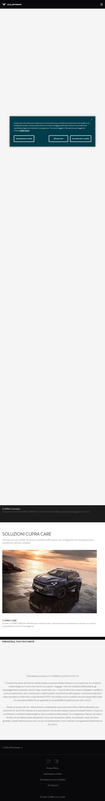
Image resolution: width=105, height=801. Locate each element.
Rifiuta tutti (58, 138)
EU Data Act (53, 785)
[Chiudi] (91, 120)
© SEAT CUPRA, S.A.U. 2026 (52, 797)
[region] (52, 131)
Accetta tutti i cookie (80, 138)
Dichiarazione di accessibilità (52, 779)
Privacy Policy (52, 768)
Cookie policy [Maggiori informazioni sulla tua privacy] (24, 130)
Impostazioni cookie (52, 774)
